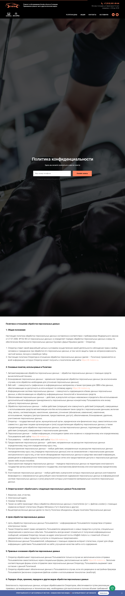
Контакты (92, 14)
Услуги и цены (71, 14)
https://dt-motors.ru (90, 360)
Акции (82, 14)
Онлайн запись (82, 173)
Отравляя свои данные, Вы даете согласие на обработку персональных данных (62, 179)
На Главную (104, 14)
